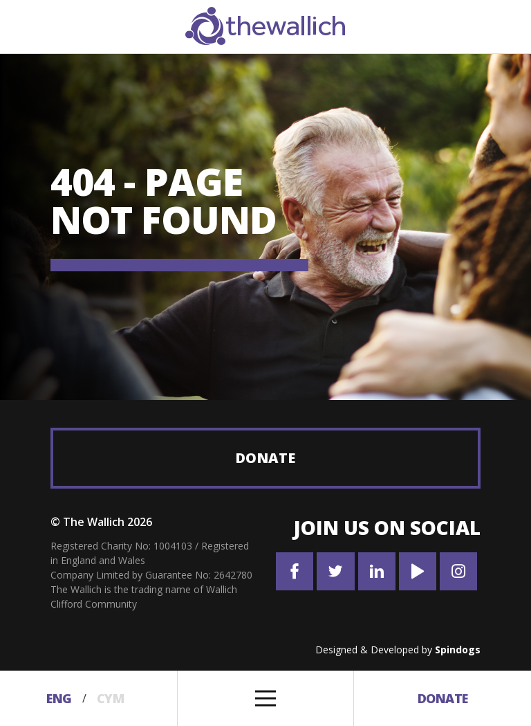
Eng (59, 698)
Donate (265, 457)
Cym (110, 698)
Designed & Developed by (398, 649)
